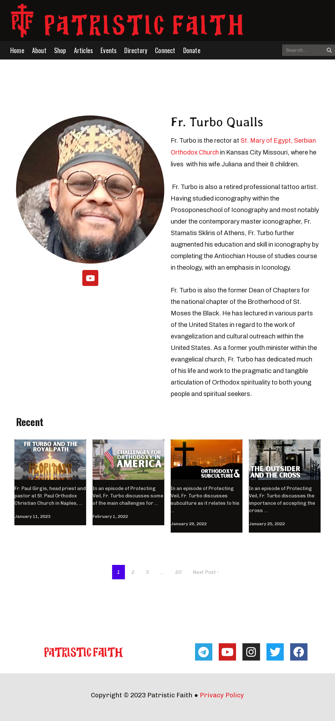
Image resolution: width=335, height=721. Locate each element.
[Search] (329, 50)
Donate (191, 50)
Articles (83, 50)
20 (178, 571)
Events (109, 50)
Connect (165, 50)
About (39, 50)
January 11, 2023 (32, 515)
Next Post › (205, 571)
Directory (135, 50)
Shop (60, 50)
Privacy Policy (222, 694)
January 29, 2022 (189, 523)
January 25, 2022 (267, 523)
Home (17, 50)
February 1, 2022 (110, 515)
